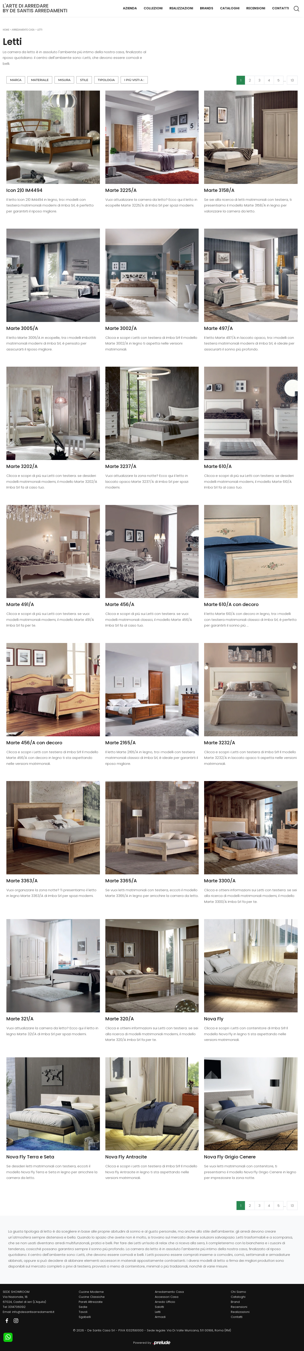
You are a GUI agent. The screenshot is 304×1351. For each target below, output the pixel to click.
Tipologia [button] (106, 80)
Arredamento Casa (23, 29)
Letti (39, 29)
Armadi (160, 1317)
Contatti (280, 8)
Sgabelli (85, 1317)
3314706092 (17, 1307)
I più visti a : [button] (134, 80)
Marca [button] (15, 80)
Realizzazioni (181, 8)
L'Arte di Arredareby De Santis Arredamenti (35, 8)
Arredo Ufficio (165, 1302)
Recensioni (255, 8)
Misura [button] (64, 80)
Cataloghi (229, 8)
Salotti (159, 1307)
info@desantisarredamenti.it (33, 1312)
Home (6, 29)
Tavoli (83, 1312)
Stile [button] (84, 80)
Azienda (130, 8)
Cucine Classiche (92, 1297)
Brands (206, 8)
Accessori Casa (166, 1297)
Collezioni (153, 8)
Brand (235, 1302)
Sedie (83, 1307)
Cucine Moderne (91, 1292)
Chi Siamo (238, 1292)
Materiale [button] (40, 80)
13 (292, 80)
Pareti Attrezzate (91, 1302)
